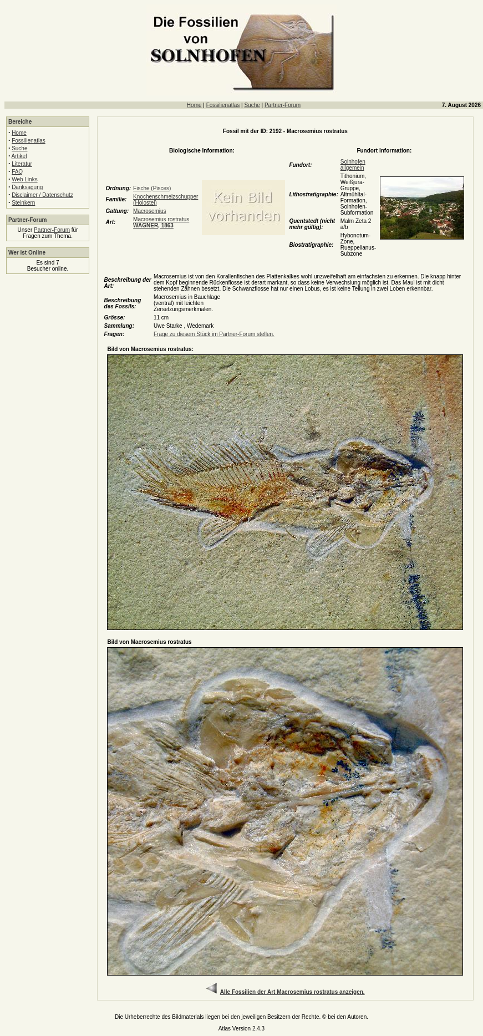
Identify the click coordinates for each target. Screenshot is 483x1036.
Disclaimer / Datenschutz (42, 195)
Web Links (25, 179)
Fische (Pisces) (152, 188)
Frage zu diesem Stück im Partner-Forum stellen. (214, 334)
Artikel (19, 156)
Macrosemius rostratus (161, 222)
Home (194, 105)
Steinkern (23, 203)
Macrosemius (149, 211)
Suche (252, 105)
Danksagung (27, 187)
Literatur (22, 164)
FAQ (17, 172)
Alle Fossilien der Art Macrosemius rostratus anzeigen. (292, 992)
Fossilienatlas (223, 105)
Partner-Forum (283, 105)
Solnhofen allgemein (352, 165)
